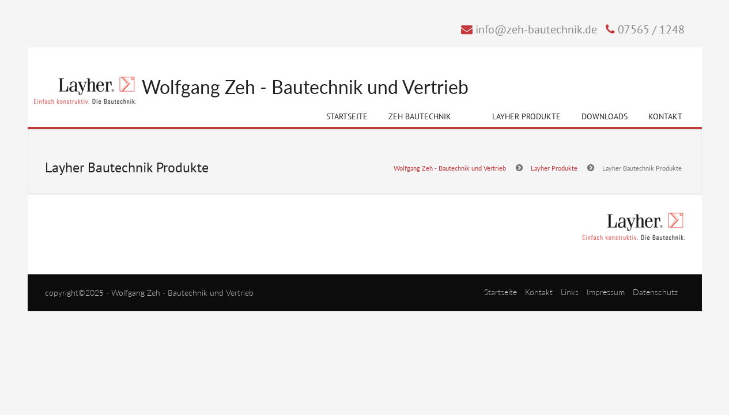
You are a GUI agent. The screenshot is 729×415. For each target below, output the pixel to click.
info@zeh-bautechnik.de (536, 29)
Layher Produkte (526, 118)
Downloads (604, 116)
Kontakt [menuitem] (539, 292)
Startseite (347, 116)
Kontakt (665, 116)
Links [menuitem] (570, 292)
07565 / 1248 (651, 29)
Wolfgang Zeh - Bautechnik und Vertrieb (305, 87)
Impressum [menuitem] (606, 292)
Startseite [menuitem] (500, 292)
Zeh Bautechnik (419, 118)
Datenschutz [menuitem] (655, 292)
